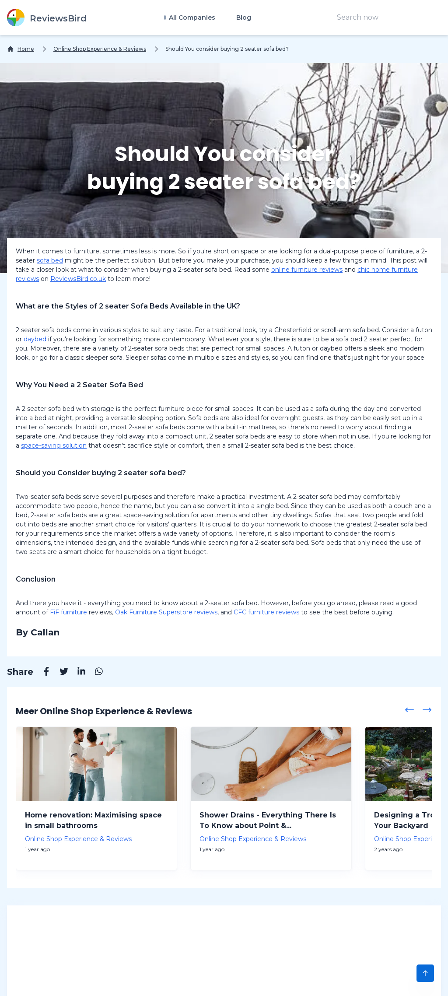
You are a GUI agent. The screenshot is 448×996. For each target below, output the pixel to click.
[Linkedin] (77, 672)
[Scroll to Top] (425, 973)
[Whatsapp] (94, 672)
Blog (243, 17)
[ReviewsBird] (47, 17)
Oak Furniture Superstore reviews (165, 612)
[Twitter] (59, 672)
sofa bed (50, 260)
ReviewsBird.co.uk (78, 279)
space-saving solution (54, 445)
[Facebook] (42, 672)
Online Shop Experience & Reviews (99, 49)
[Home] (20, 49)
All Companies (191, 17)
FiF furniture (68, 612)
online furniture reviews (307, 270)
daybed (35, 339)
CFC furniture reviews (266, 612)
